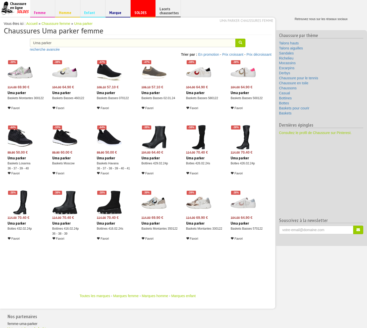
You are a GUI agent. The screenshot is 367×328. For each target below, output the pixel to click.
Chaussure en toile (293, 83)
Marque (117, 14)
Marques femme (126, 296)
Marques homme (155, 296)
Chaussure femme (55, 24)
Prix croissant (232, 54)
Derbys (284, 73)
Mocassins (287, 63)
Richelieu (286, 58)
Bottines (285, 98)
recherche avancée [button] (45, 49)
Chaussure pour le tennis (298, 78)
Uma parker (83, 24)
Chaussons (288, 88)
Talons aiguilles (291, 48)
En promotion (208, 54)
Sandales (286, 53)
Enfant (92, 12)
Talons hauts (289, 43)
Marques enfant (183, 296)
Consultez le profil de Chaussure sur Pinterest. (315, 133)
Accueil (32, 24)
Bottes (284, 103)
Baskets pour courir (294, 108)
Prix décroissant (259, 54)
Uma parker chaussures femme (246, 20)
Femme (42, 12)
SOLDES (142, 14)
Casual (284, 93)
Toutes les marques (95, 296)
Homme (67, 12)
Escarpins (286, 68)
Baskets (285, 113)
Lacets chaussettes (169, 10)
